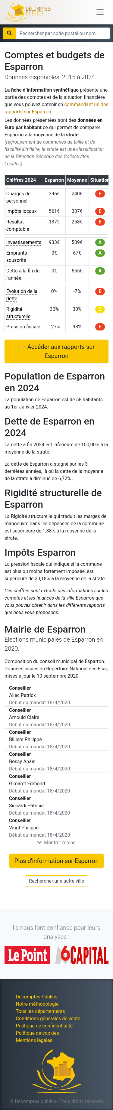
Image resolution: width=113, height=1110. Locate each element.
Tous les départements (40, 1011)
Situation (100, 180)
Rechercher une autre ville (56, 881)
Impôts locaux (21, 211)
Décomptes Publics (37, 997)
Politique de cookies (37, 1033)
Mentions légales (34, 1040)
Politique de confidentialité (44, 1026)
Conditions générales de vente (48, 1018)
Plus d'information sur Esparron (56, 860)
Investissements (24, 242)
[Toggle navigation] (100, 12)
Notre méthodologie (37, 1004)
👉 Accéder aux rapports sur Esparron (56, 351)
